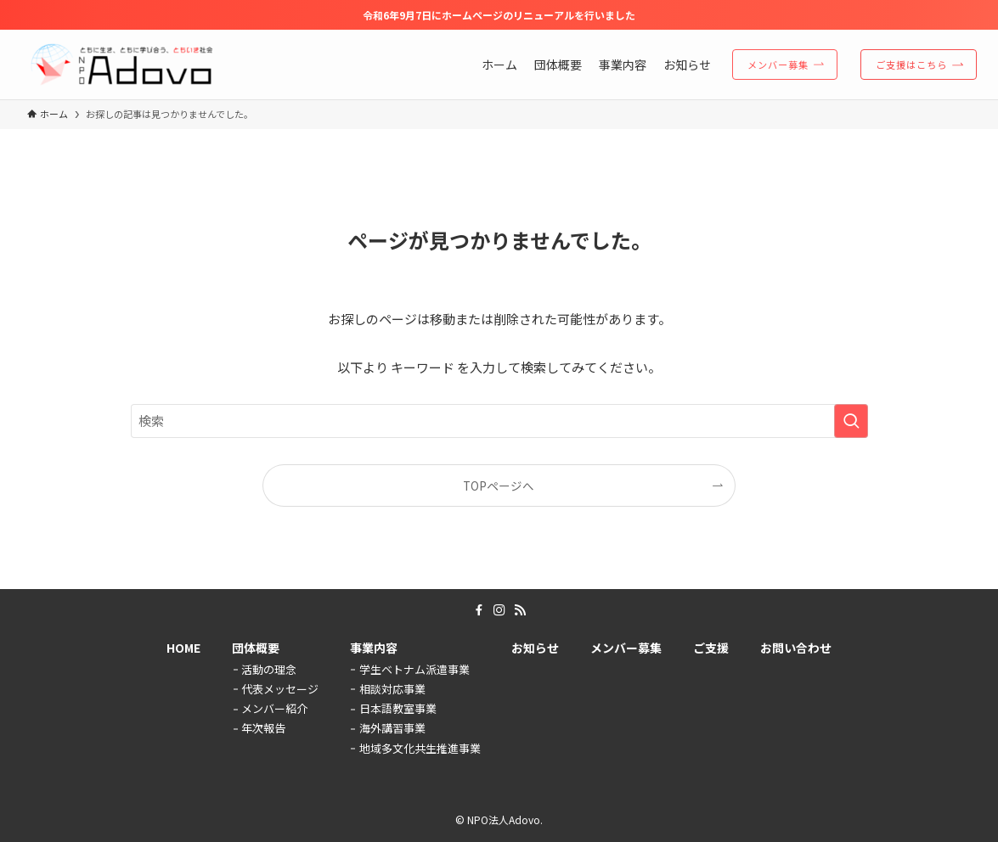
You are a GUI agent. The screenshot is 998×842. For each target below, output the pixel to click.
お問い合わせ (796, 647)
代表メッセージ (280, 689)
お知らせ (535, 647)
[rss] (519, 610)
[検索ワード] (499, 421)
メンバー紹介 (274, 708)
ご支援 (711, 647)
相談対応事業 (392, 689)
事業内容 (374, 647)
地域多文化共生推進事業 (420, 748)
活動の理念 (268, 669)
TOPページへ (498, 485)
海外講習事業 (392, 728)
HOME (183, 647)
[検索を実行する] (851, 421)
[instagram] (499, 610)
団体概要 (255, 647)
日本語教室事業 (398, 708)
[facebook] (479, 610)
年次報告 (263, 728)
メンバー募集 (626, 647)
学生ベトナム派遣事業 (414, 669)
